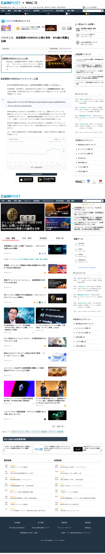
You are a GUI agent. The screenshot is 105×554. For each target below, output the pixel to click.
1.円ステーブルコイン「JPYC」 (21, 432)
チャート (27, 10)
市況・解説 (17, 10)
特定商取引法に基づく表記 (29, 533)
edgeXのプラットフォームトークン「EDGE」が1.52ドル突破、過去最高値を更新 (91, 101)
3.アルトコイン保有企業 (56, 432)
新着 (9, 10)
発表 (56, 85)
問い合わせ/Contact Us (17, 527)
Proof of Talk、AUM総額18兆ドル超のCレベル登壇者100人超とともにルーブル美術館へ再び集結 (91, 109)
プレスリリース (48, 10)
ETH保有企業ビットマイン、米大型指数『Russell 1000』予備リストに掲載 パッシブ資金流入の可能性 (18, 328)
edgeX (81, 99)
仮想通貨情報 (54, 48)
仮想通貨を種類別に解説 (88, 28)
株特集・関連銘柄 (50, 7)
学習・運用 (70, 10)
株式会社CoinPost (85, 115)
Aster (81, 132)
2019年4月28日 (27, 106)
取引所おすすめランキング (87, 144)
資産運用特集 (61, 7)
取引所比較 (60, 10)
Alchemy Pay (83, 124)
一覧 (99, 54)
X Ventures (82, 107)
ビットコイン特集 (18, 7)
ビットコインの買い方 (88, 34)
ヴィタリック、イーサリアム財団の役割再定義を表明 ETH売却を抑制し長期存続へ (18, 399)
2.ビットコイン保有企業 (40, 432)
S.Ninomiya (5, 48)
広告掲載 (17, 522)
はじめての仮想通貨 (90, 7)
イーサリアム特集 (30, 7)
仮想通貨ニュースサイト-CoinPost (56, 540)
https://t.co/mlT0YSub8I (38, 102)
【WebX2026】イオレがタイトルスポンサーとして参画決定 (91, 118)
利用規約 (88, 522)
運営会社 (88, 527)
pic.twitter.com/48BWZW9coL (55, 102)
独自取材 (36, 10)
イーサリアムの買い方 (85, 153)
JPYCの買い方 (83, 171)
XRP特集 (40, 7)
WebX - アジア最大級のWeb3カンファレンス (76, 533)
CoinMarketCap (38, 167)
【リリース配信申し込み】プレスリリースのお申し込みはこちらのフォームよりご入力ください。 (57, 448)
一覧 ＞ (101, 204)
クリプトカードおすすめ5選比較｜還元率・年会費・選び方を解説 (28, 259)
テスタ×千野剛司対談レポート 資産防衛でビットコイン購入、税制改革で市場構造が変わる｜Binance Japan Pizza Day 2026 (51, 401)
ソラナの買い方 (83, 167)
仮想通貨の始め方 (6, 7)
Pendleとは (82, 158)
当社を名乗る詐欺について (40, 527)
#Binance (10, 102)
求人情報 (41, 522)
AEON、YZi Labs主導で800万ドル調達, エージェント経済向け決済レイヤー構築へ (91, 126)
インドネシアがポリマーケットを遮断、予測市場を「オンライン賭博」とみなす (50, 326)
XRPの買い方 (82, 162)
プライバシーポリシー (64, 527)
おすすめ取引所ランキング (89, 42)
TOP (2, 10)
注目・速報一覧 (57, 426)
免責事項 (64, 522)
